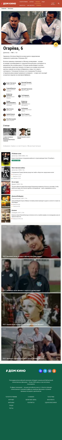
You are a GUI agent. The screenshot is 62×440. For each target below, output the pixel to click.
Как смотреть (30, 5)
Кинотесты (22, 5)
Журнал (32, 1)
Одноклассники (51, 402)
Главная (3, 8)
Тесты (11, 408)
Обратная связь (31, 399)
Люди (43, 1)
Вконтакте (50, 399)
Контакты (31, 402)
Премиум (38, 5)
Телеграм (50, 397)
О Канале (31, 397)
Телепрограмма (23, 1)
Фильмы (38, 1)
